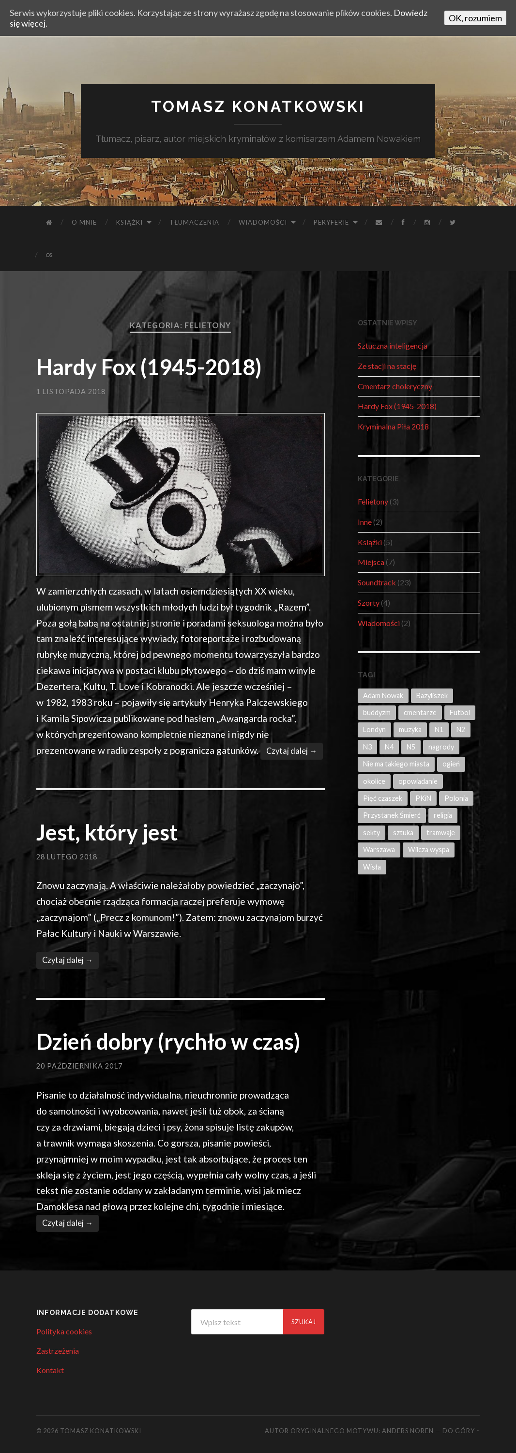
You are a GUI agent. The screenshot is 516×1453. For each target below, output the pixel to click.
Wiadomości (263, 222)
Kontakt (50, 1370)
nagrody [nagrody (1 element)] (441, 747)
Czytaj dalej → (291, 751)
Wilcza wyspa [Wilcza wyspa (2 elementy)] (428, 849)
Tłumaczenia (194, 222)
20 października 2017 (79, 1066)
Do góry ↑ (461, 1431)
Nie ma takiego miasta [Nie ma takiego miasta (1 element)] (396, 764)
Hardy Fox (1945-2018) (148, 367)
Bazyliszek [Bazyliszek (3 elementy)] (432, 695)
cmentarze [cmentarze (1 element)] (420, 712)
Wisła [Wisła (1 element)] (372, 867)
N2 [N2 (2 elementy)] (460, 729)
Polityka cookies (64, 1331)
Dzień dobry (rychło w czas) (168, 1041)
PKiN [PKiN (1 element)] (423, 798)
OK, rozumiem (475, 18)
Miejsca (371, 561)
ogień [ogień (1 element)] (451, 764)
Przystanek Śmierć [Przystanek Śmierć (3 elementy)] (392, 815)
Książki (129, 222)
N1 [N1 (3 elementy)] (439, 729)
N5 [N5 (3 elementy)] (411, 747)
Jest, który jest (107, 832)
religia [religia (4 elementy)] (443, 815)
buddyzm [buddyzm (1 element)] (377, 712)
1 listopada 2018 (71, 391)
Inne (365, 521)
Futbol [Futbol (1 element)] (460, 712)
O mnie (84, 222)
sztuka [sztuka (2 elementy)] (403, 832)
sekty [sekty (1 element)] (371, 832)
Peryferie (331, 222)
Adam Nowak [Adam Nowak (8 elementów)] (383, 695)
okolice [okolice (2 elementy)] (374, 781)
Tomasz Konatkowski (258, 106)
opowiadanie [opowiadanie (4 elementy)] (418, 781)
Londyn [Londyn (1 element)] (374, 729)
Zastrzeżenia (57, 1350)
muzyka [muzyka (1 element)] (410, 729)
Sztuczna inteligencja (392, 345)
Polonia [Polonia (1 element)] (456, 798)
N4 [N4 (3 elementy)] (389, 747)
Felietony (373, 501)
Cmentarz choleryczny (395, 386)
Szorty (368, 602)
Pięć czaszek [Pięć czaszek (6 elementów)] (382, 798)
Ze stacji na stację (387, 365)
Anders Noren (408, 1431)
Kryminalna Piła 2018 (393, 426)
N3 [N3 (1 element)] (367, 747)
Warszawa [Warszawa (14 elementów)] (379, 849)
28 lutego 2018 (66, 857)
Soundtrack (377, 582)
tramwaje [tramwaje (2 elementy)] (440, 832)
